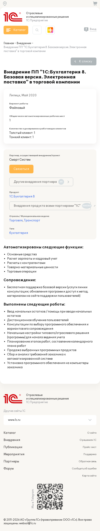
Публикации (13, 447)
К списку (85, 61)
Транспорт (32, 220)
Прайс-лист (89, 447)
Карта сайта (89, 475)
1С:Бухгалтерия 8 (22, 196)
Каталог (10, 433)
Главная (9, 43)
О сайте (91, 432)
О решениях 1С (88, 440)
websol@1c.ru (27, 523)
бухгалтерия (18, 233)
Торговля (16, 220)
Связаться (21, 169)
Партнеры (11, 461)
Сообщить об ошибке (84, 468)
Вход (93, 29)
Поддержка (89, 454)
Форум (9, 468)
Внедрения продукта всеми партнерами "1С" (52, 206)
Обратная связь (87, 461)
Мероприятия (14, 454)
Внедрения (24, 43)
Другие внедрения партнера (39, 182)
